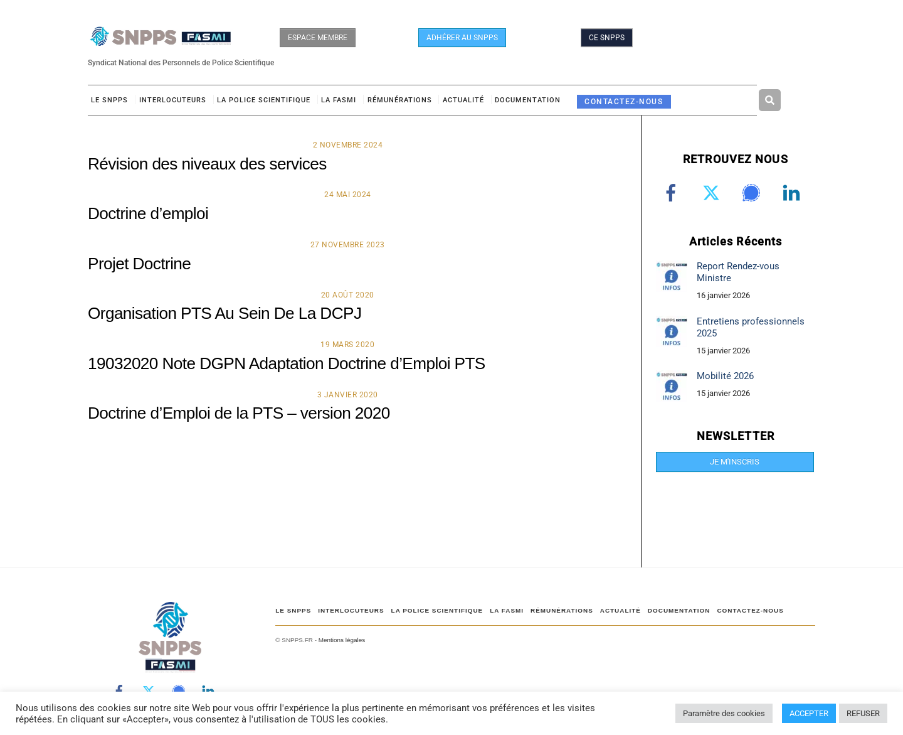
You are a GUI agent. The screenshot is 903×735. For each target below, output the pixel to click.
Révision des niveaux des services (207, 163)
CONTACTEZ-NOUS (623, 101)
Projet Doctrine (139, 263)
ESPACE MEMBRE (317, 37)
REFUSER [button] (863, 713)
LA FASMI (338, 100)
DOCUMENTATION (528, 100)
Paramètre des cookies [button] (724, 713)
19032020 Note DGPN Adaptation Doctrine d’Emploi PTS (286, 363)
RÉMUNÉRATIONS (399, 100)
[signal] (753, 192)
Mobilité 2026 (725, 376)
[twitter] (713, 192)
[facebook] (673, 192)
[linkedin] (793, 192)
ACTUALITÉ (463, 100)
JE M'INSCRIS (734, 461)
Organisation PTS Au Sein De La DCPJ (224, 313)
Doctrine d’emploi (148, 213)
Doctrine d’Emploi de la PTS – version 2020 (239, 413)
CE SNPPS (607, 37)
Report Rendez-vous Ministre (738, 272)
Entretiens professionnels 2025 (751, 327)
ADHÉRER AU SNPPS (462, 37)
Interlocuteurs (172, 100)
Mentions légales (342, 639)
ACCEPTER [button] (808, 713)
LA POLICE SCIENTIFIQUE (263, 100)
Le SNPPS (109, 100)
